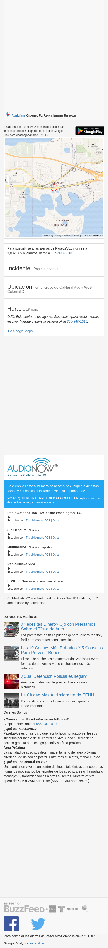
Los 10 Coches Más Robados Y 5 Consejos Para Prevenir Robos (62, 650)
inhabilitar (37, 943)
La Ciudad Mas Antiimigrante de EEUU (57, 695)
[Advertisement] (54, 54)
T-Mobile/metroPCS (38, 520)
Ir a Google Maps (20, 331)
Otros (56, 520)
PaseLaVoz (18, 115)
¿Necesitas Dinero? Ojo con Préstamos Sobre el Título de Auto (58, 626)
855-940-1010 (62, 253)
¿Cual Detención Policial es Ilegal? (54, 676)
